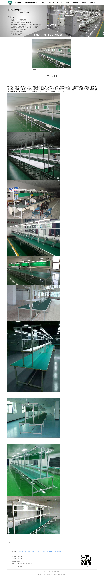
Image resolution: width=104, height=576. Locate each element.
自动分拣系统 (57, 551)
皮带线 (33, 551)
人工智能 (42, 551)
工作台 (37, 551)
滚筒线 (29, 551)
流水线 (19, 551)
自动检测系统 (50, 551)
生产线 (24, 551)
